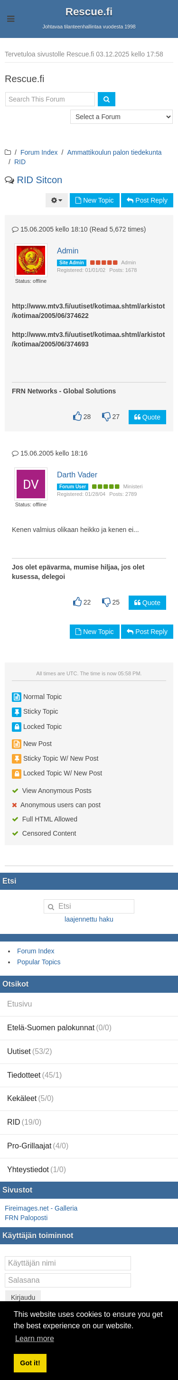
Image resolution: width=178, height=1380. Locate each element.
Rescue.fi (89, 12)
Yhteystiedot (36, 1170)
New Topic (94, 200)
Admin (67, 251)
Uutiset (29, 1051)
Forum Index (39, 152)
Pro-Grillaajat (37, 1146)
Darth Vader (77, 475)
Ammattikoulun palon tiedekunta (114, 152)
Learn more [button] (34, 1338)
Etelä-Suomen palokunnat (59, 1028)
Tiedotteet (34, 1075)
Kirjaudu (23, 1297)
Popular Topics (39, 962)
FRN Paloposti (26, 1217)
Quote (147, 417)
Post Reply (147, 200)
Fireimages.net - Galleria (41, 1208)
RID (20, 162)
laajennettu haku (89, 919)
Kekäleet (30, 1098)
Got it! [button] (30, 1363)
